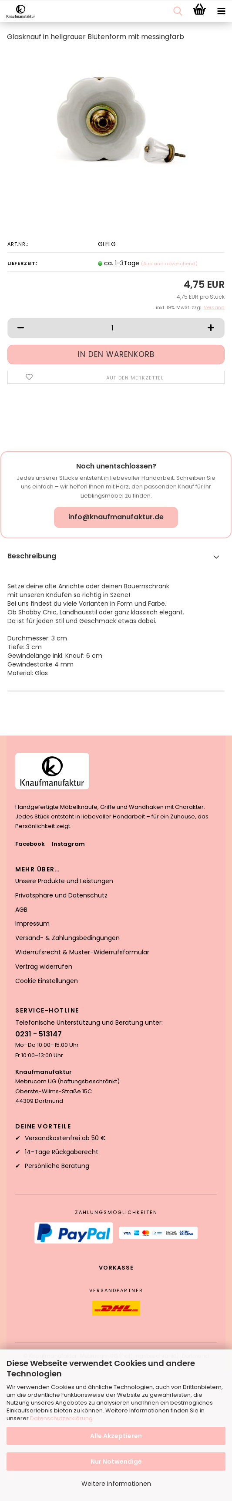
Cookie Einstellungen (46, 980)
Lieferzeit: (22, 263)
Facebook (30, 844)
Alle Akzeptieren (116, 1436)
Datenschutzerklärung (61, 1418)
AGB (21, 909)
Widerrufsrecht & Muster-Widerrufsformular (82, 952)
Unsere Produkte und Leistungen (64, 881)
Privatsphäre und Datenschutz (61, 895)
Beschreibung (31, 556)
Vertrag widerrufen (43, 966)
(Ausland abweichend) (169, 263)
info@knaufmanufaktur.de (116, 517)
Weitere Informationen (116, 1483)
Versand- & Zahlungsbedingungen (67, 938)
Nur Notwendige (116, 1461)
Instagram (68, 844)
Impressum (32, 923)
